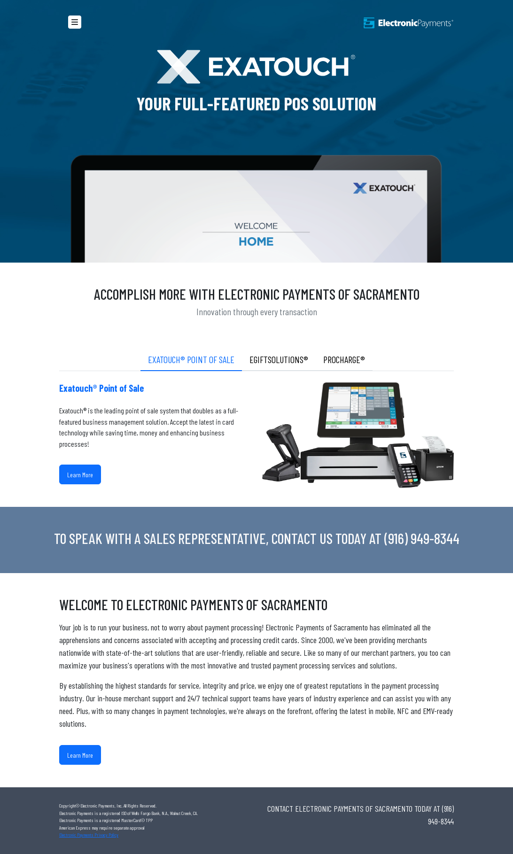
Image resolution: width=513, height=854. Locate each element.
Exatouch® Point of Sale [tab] (191, 359)
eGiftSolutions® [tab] (278, 359)
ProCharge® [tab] (344, 359)
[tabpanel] (256, 439)
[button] (74, 22)
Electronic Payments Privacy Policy (88, 835)
